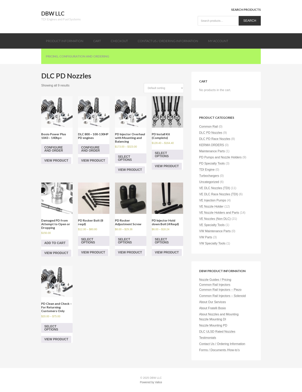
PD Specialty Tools (212, 163)
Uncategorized (209, 182)
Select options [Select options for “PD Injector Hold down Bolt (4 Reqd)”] (162, 241)
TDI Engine (207, 169)
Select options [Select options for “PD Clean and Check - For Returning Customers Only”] (51, 328)
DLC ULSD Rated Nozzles (217, 331)
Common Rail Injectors (214, 284)
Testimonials (207, 337)
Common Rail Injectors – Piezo (220, 289)
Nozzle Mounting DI (212, 319)
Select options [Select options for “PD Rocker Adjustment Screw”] (125, 241)
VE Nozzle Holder (211, 206)
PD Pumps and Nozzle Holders (220, 157)
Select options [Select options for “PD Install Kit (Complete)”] (162, 154)
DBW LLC (53, 13)
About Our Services (212, 302)
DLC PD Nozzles (210, 132)
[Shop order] (164, 88)
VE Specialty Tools (212, 225)
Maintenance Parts (212, 151)
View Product (56, 160)
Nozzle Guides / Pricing (215, 279)
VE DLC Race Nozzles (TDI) (218, 194)
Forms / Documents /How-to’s (219, 350)
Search (249, 20)
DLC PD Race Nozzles (214, 138)
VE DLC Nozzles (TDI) (214, 188)
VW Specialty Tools (212, 243)
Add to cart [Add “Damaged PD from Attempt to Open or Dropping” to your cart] (54, 243)
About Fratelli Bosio (212, 308)
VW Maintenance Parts (215, 231)
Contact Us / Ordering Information (222, 343)
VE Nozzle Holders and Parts (219, 212)
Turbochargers (209, 175)
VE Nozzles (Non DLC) (215, 218)
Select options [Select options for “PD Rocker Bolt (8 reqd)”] (88, 241)
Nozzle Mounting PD (213, 325)
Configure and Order (53, 149)
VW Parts (205, 237)
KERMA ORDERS (211, 145)
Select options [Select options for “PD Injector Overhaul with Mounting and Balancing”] (125, 158)
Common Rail (208, 126)
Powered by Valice (151, 382)
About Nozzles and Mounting (219, 314)
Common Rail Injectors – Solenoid (222, 295)
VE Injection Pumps (212, 200)
